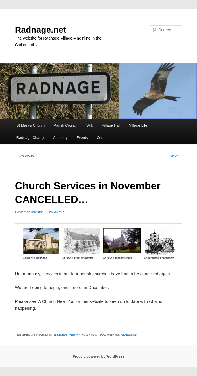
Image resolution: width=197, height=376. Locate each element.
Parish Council (66, 125)
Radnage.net (40, 29)
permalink (129, 335)
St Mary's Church (66, 335)
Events (82, 137)
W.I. (89, 125)
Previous (24, 156)
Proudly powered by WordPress (98, 356)
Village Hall (111, 125)
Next (176, 156)
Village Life (138, 125)
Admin (59, 212)
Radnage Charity (30, 137)
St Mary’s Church (30, 125)
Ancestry (60, 137)
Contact (103, 137)
